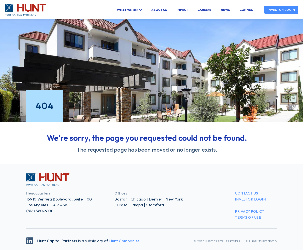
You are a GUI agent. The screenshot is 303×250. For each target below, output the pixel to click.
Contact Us (246, 193)
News (225, 10)
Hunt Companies (124, 240)
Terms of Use (248, 217)
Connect (247, 10)
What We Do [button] (127, 10)
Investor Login (281, 10)
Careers (204, 10)
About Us (159, 10)
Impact (182, 10)
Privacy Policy (249, 211)
